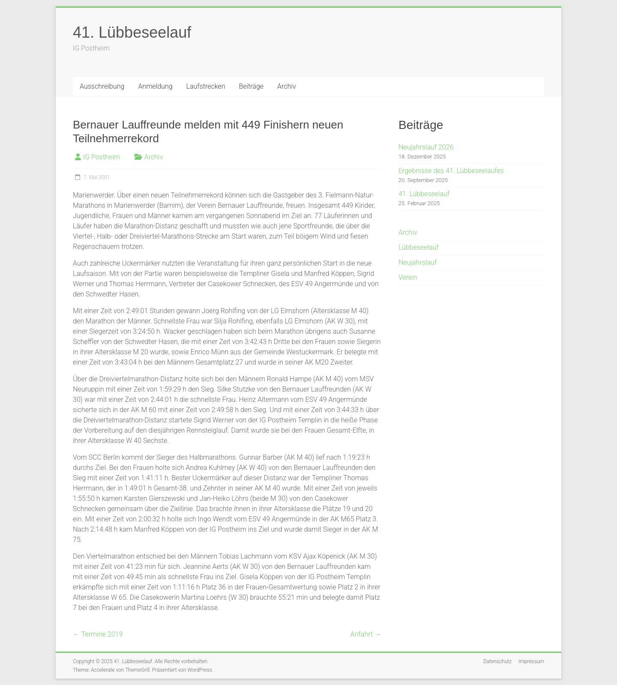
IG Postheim (101, 157)
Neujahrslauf (417, 262)
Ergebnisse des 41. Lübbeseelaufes (451, 171)
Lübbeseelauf (418, 247)
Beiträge (251, 86)
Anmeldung (155, 86)
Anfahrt (365, 634)
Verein (407, 277)
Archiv (286, 86)
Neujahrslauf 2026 (426, 147)
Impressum (531, 661)
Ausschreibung (102, 86)
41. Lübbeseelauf (132, 32)
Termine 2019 (98, 634)
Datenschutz (497, 661)
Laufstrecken (205, 86)
